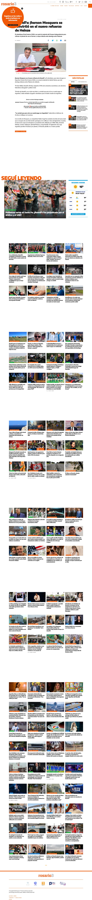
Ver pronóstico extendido (78, 214)
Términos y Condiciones (15, 897)
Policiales (71, 5)
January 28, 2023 (42, 107)
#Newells (52, 102)
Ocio (81, 5)
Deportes (77, 5)
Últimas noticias (55, 5)
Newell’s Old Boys (20, 131)
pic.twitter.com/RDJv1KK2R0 (39, 106)
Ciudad (61, 5)
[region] (46, 13)
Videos (85, 5)
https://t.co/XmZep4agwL (36, 103)
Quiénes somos (12, 896)
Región (65, 5)
